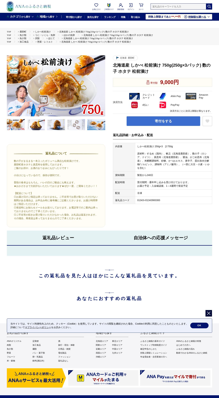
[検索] (209, 6)
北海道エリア (102, 341)
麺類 (35, 349)
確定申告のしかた (148, 349)
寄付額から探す (74, 17)
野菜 (9, 353)
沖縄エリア (101, 357)
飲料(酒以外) (38, 361)
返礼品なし (63, 361)
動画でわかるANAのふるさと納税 (191, 353)
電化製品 (62, 353)
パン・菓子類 (39, 353)
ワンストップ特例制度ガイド (153, 345)
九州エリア (117, 353)
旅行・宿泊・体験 (66, 345)
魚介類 (10, 349)
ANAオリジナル (14, 341)
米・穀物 (11, 361)
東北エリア (117, 341)
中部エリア (117, 345)
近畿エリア (101, 349)
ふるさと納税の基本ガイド (152, 341)
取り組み (135, 17)
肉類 (9, 345)
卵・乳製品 (38, 357)
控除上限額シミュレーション (153, 353)
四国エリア (101, 353)
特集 (123, 17)
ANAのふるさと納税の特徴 (188, 341)
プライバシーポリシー (39, 327)
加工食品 (37, 345)
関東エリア (101, 345)
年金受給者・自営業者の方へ (153, 357)
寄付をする (163, 121)
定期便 (36, 341)
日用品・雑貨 (64, 349)
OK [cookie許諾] (199, 325)
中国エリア (117, 349)
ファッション (64, 357)
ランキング (109, 17)
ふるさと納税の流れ (185, 349)
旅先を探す (93, 17)
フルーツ (11, 357)
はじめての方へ (183, 345)
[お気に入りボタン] (207, 121)
